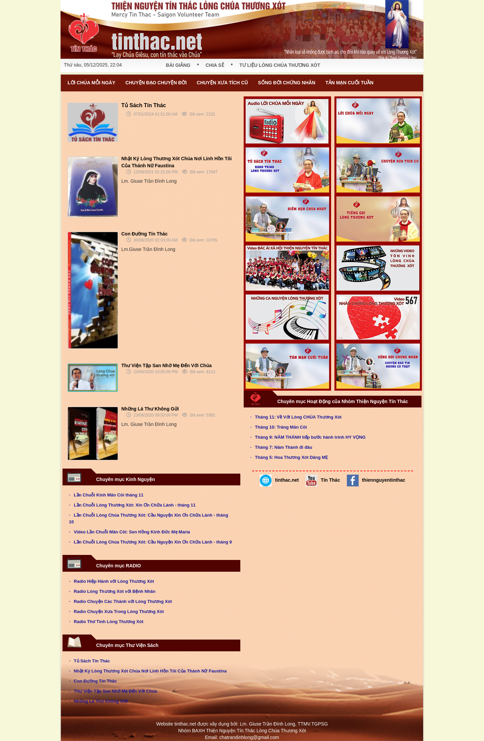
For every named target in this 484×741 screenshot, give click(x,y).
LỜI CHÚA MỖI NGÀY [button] (91, 82)
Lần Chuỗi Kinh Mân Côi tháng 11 (109, 494)
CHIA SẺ (215, 65)
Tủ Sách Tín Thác (143, 105)
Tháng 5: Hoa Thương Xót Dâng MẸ (291, 457)
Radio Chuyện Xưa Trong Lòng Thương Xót (119, 611)
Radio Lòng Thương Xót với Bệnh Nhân (115, 591)
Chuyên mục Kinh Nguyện (110, 478)
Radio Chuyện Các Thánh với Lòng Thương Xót (123, 601)
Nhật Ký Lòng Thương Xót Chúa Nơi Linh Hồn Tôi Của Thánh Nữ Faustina (150, 670)
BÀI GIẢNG (178, 65)
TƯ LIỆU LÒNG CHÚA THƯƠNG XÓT (279, 65)
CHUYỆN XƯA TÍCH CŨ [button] (222, 82)
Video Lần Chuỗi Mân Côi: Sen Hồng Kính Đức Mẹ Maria (132, 531)
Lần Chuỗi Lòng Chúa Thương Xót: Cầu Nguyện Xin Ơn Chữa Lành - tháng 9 (153, 541)
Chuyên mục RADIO (103, 564)
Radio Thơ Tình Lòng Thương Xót (109, 621)
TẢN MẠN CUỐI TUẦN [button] (349, 82)
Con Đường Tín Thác (144, 233)
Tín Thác (323, 480)
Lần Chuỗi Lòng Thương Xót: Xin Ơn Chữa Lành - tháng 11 (135, 505)
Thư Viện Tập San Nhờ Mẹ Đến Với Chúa (166, 365)
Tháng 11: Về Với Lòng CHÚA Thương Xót (298, 417)
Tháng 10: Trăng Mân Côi (281, 427)
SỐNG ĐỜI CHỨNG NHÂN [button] (287, 82)
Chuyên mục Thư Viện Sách (112, 644)
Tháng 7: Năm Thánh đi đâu (283, 447)
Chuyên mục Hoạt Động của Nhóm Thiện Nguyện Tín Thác (327, 400)
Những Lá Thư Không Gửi (150, 408)
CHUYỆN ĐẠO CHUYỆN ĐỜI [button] (156, 82)
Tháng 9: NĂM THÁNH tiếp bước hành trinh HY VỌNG (310, 437)
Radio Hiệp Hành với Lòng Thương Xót (114, 581)
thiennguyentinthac (376, 480)
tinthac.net (279, 480)
